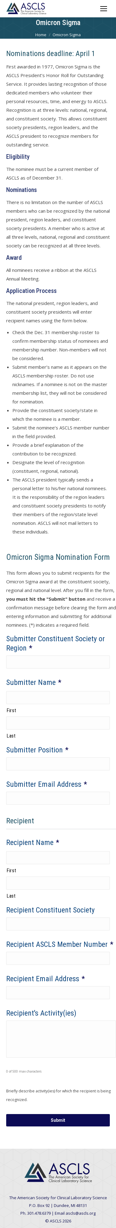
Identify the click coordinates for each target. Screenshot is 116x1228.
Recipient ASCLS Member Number (59, 944)
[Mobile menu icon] (103, 8)
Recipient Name (32, 842)
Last (11, 736)
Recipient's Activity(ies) (41, 1013)
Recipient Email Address (45, 978)
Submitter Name (33, 682)
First (11, 710)
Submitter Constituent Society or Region (55, 643)
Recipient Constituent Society (50, 910)
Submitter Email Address (46, 784)
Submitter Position (37, 750)
